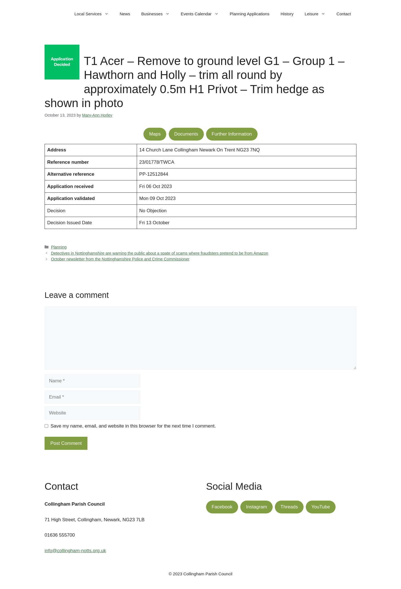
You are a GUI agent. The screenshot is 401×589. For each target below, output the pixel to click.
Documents (186, 134)
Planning (59, 247)
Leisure (318, 14)
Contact (343, 13)
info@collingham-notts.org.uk (75, 550)
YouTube (320, 507)
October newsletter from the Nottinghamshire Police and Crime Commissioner (120, 259)
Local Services (94, 14)
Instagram (256, 507)
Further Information (232, 134)
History (287, 13)
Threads (289, 507)
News (125, 13)
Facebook (222, 507)
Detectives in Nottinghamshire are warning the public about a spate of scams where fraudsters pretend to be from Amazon (159, 253)
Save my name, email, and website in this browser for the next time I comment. (133, 426)
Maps (155, 134)
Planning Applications (250, 13)
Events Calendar (202, 14)
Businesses (158, 14)
